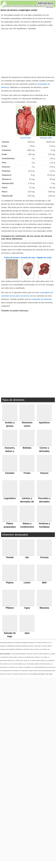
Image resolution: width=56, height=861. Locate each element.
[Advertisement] (21, 52)
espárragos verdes (46, 138)
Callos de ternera (11, 257)
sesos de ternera (25, 138)
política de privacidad (38, 674)
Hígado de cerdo (44, 257)
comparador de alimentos (41, 299)
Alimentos (45, 3)
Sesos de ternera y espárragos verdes (19, 10)
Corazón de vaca (28, 257)
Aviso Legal (49, 674)
